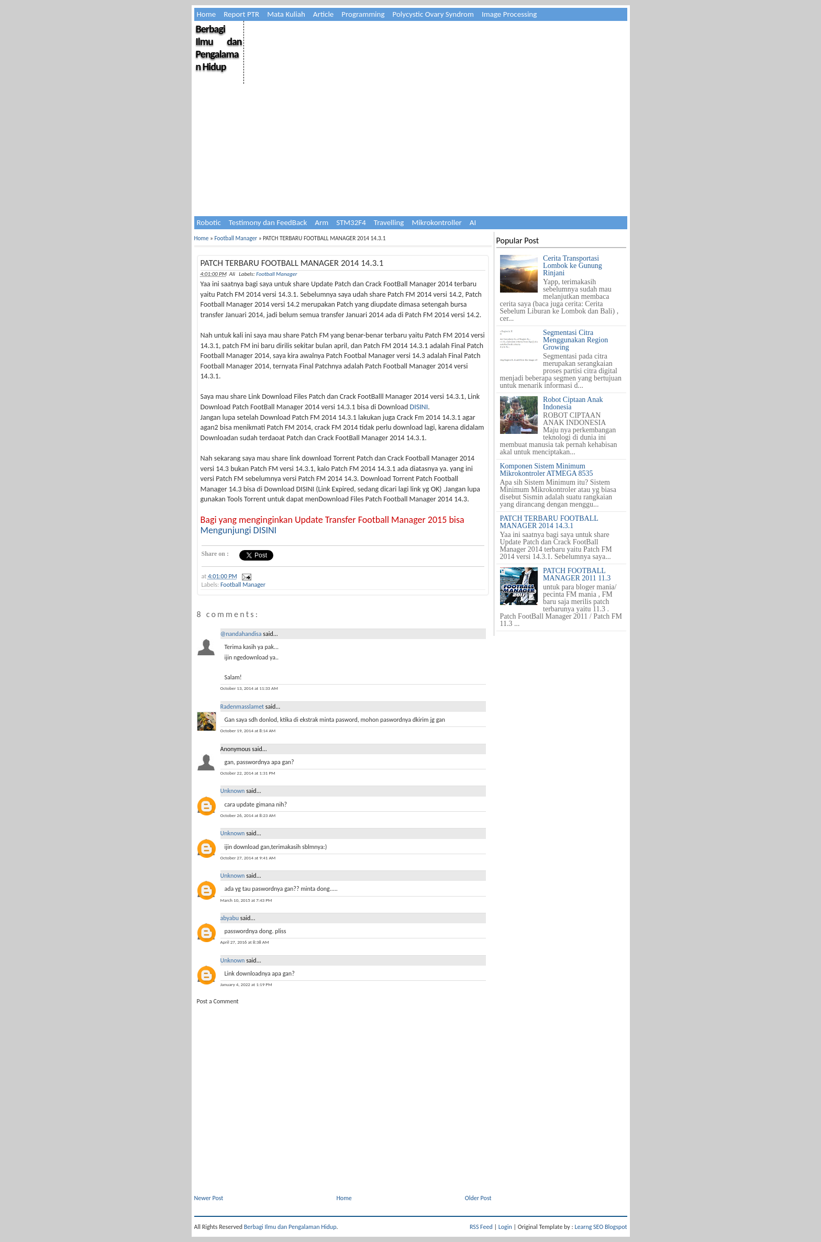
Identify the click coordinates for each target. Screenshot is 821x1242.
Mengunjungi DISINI (239, 530)
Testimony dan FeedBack (268, 222)
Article (323, 14)
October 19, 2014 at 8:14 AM (248, 730)
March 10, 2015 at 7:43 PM (246, 900)
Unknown (232, 791)
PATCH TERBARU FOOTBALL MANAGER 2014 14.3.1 (292, 263)
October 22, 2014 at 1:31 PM (247, 773)
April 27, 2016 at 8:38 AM (244, 942)
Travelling (389, 222)
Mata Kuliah (286, 14)
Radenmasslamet (242, 706)
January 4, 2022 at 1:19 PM (246, 984)
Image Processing (509, 14)
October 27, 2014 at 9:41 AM (248, 857)
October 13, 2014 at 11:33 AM (249, 688)
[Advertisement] (435, 94)
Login (505, 1226)
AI (473, 222)
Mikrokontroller (436, 222)
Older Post (478, 1198)
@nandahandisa (241, 633)
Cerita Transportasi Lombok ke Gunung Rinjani (572, 265)
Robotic (209, 222)
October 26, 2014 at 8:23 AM (248, 815)
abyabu (229, 918)
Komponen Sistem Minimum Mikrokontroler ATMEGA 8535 (546, 469)
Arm (321, 222)
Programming (362, 14)
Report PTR (241, 14)
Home (206, 14)
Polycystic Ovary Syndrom (433, 14)
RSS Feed (481, 1226)
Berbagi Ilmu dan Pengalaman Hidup (219, 48)
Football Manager (235, 238)
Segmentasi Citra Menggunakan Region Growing (575, 340)
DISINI (419, 406)
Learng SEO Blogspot (600, 1226)
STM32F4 (351, 222)
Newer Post (209, 1198)
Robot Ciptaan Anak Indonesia (573, 403)
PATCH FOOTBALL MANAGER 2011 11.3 (577, 574)
